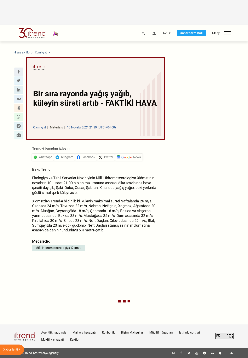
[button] (19, 71)
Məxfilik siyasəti (52, 339)
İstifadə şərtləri (189, 332)
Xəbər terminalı (191, 33)
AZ (165, 33)
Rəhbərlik (108, 332)
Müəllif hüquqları (161, 332)
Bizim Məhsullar (132, 332)
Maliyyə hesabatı (84, 332)
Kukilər (75, 339)
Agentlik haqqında (53, 332)
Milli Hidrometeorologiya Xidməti (58, 248)
